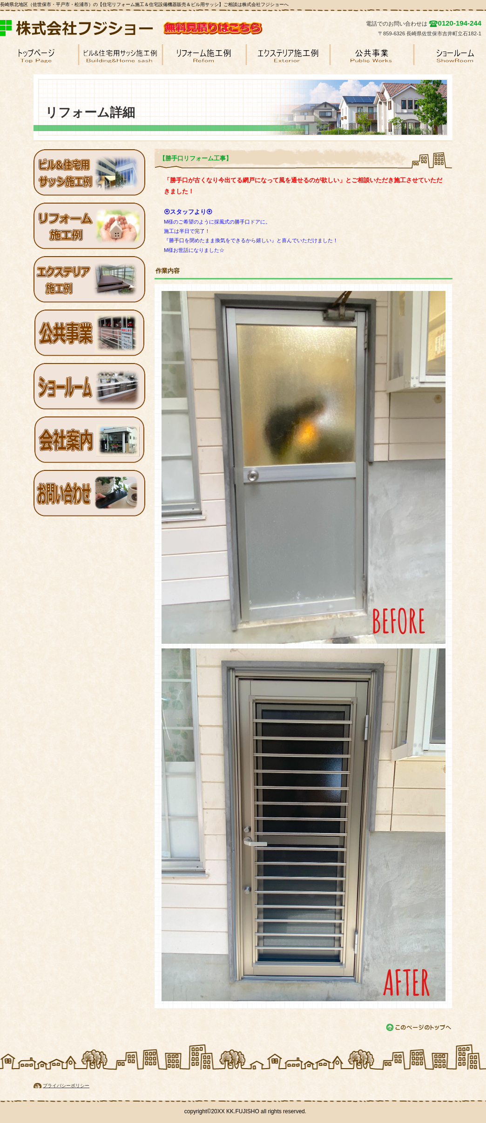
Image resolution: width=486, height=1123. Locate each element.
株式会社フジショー (81, 28)
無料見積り (240, 28)
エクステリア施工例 (89, 279)
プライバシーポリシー (66, 1085)
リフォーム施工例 (89, 226)
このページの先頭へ (419, 1027)
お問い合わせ (89, 493)
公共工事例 (89, 333)
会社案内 (89, 439)
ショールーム (89, 386)
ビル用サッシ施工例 (89, 172)
